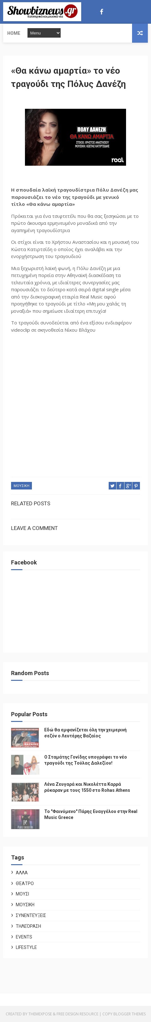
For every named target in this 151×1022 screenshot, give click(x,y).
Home (13, 33)
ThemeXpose (40, 1014)
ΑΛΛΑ (22, 872)
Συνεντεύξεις (31, 915)
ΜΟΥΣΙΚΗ (21, 486)
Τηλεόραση (28, 926)
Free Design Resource (77, 1014)
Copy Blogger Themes (124, 1014)
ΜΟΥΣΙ (22, 893)
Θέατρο (25, 883)
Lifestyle (26, 947)
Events (24, 936)
